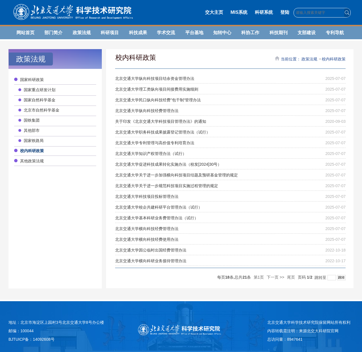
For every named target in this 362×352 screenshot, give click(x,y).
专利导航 (335, 32)
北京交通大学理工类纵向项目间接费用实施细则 (156, 89)
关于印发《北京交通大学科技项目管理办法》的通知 (160, 121)
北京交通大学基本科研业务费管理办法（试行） (156, 218)
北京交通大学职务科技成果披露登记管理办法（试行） (162, 132)
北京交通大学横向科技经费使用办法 (146, 239)
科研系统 (264, 12)
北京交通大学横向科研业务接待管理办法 (150, 261)
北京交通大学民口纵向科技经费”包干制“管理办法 (158, 100)
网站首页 (25, 32)
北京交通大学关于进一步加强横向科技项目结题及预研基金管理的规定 (176, 175)
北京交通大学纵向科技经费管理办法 (146, 110)
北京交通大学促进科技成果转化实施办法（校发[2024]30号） (168, 164)
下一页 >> (275, 277)
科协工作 (250, 32)
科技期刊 (279, 32)
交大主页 (214, 12)
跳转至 (329, 277)
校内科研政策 (334, 59)
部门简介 (53, 32)
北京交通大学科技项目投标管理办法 (146, 196)
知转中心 (222, 32)
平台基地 (194, 32)
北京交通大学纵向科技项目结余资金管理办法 (154, 78)
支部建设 (307, 32)
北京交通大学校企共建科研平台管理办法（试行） (158, 207)
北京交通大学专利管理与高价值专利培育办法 (154, 143)
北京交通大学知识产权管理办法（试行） (150, 153)
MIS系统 (238, 12)
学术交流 (166, 32)
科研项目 (110, 32)
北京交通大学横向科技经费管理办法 (146, 228)
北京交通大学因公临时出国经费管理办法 (150, 250)
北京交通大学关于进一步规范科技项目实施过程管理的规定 (166, 185)
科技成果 (138, 32)
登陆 (284, 12)
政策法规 (82, 32)
